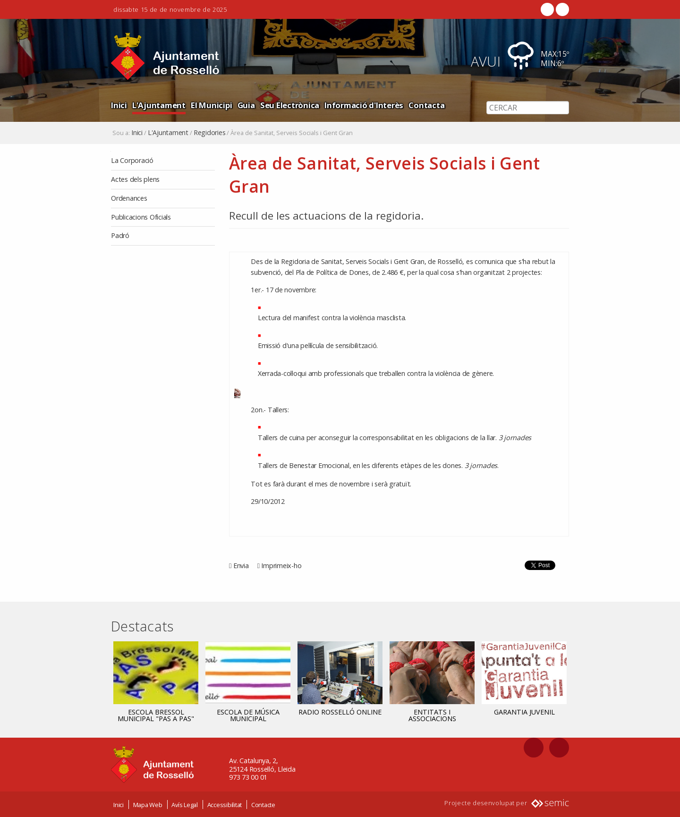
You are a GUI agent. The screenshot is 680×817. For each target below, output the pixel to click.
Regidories (210, 132)
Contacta (426, 105)
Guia (246, 105)
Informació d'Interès (363, 105)
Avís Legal (184, 804)
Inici (119, 105)
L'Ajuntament (159, 105)
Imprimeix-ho (281, 565)
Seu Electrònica (289, 105)
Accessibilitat (224, 804)
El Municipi (211, 105)
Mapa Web (147, 804)
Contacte (263, 804)
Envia (241, 565)
